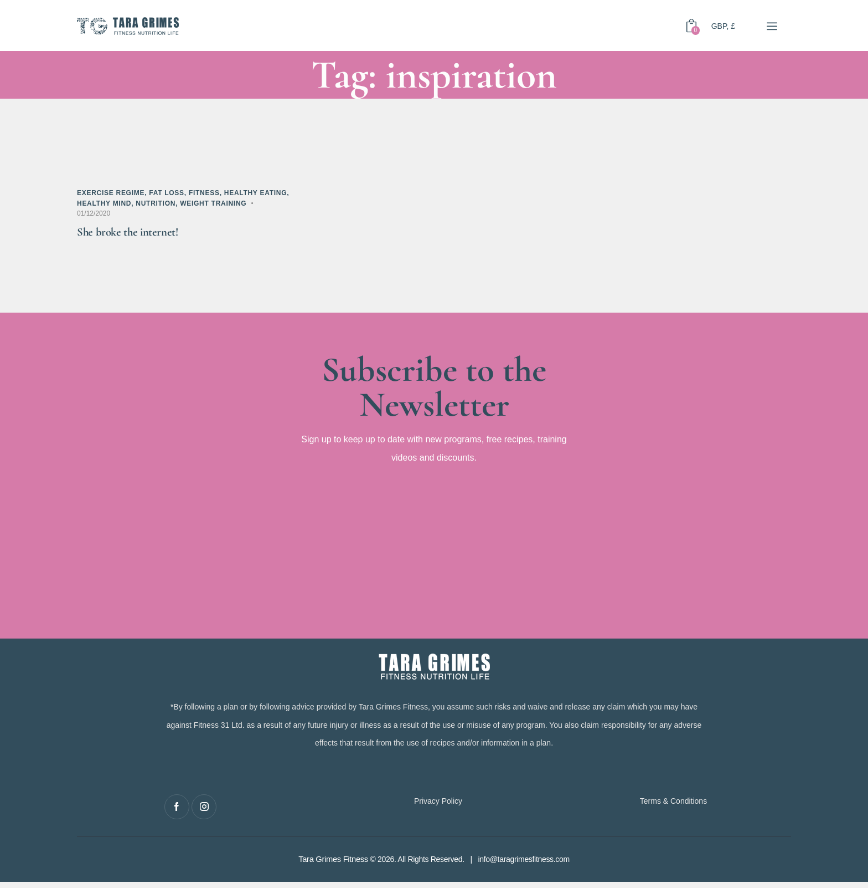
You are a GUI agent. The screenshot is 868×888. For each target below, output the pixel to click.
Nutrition (155, 203)
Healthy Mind (104, 203)
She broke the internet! (139, 235)
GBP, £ (723, 25)
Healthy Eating (255, 193)
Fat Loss (166, 193)
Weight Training (213, 203)
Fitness (204, 193)
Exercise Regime (110, 193)
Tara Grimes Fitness (333, 865)
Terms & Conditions (673, 807)
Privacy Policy (438, 807)
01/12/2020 (93, 213)
